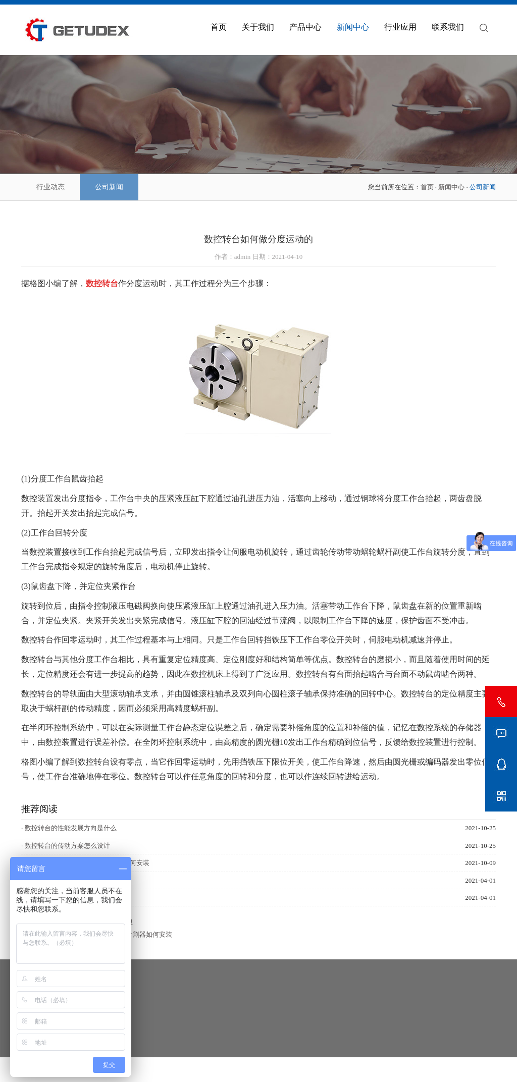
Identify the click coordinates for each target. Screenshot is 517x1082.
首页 (219, 27)
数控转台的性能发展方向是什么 (71, 828)
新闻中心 (353, 27)
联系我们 (448, 27)
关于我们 (258, 27)
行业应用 (400, 27)
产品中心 (305, 27)
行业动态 (50, 187)
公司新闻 (109, 187)
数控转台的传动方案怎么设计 (67, 845)
